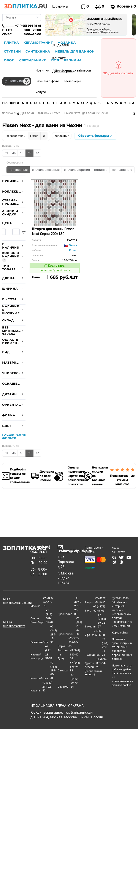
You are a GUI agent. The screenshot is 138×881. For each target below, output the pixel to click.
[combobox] (16, 81)
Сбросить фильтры (95, 136)
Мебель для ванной (75, 51)
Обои (10, 60)
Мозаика (66, 43)
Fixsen (73, 250)
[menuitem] (60, 6)
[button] (13, 181)
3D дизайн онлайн (118, 66)
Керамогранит (39, 43)
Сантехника (38, 51)
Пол (55, 60)
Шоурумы (60, 6)
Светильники (33, 60)
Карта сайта (120, 632)
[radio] (6, 153)
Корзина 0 (123, 6)
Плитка (12, 43)
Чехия (70, 245)
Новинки (42, 70)
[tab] (13, 181)
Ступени (13, 51)
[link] (11, 113)
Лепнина (73, 60)
